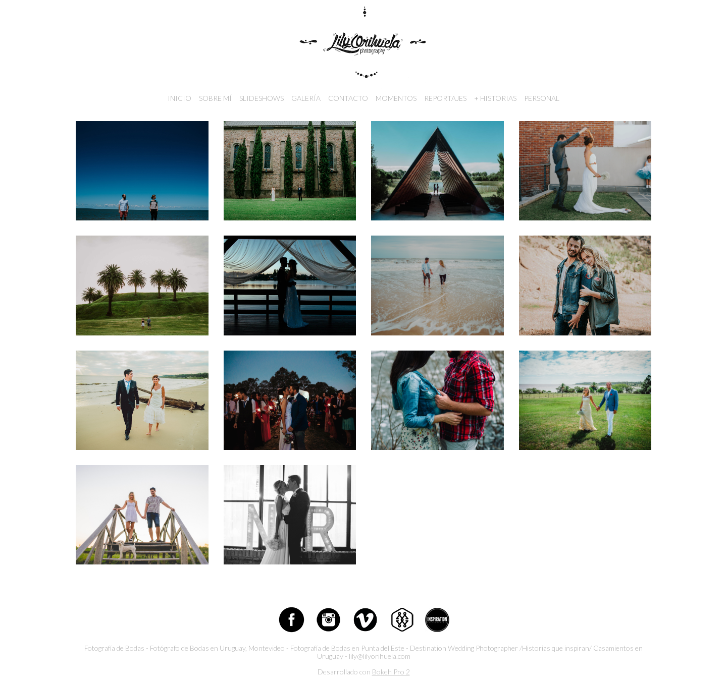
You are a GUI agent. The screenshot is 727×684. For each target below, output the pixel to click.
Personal (541, 98)
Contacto (348, 98)
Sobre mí (215, 98)
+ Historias (495, 98)
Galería (306, 98)
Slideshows (261, 98)
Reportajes (445, 98)
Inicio (179, 98)
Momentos (396, 98)
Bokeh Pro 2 (391, 671)
